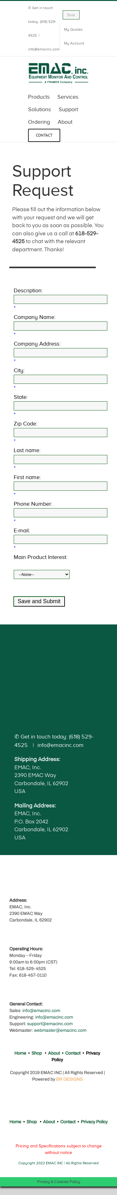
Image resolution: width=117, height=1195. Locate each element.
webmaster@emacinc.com (60, 1030)
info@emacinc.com (44, 49)
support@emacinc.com (50, 1023)
